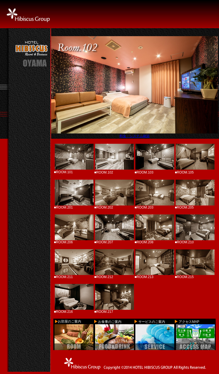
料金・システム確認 (135, 136)
